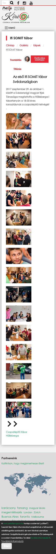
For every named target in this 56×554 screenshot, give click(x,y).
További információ (12, 541)
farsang (22, 508)
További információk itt (40, 538)
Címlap (10, 45)
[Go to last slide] (9, 424)
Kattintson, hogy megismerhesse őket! (22, 463)
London (28, 512)
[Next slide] (15, 424)
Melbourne (37, 516)
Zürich (37, 512)
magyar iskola (37, 508)
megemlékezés (11, 512)
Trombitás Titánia (15, 64)
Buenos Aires (10, 516)
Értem (7, 546)
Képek (36, 45)
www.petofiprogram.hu (13, 523)
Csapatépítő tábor (16, 431)
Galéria (24, 45)
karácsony (8, 508)
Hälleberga (12, 435)
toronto (25, 516)
